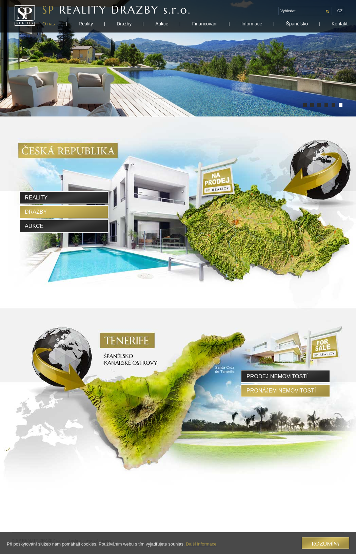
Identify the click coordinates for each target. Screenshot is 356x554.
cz (339, 11)
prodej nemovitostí (277, 376)
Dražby (124, 23)
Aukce (161, 23)
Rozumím (325, 543)
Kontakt (340, 23)
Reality (86, 23)
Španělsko (297, 23)
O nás (48, 23)
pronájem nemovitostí (281, 390)
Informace (251, 23)
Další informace (201, 544)
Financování (205, 23)
